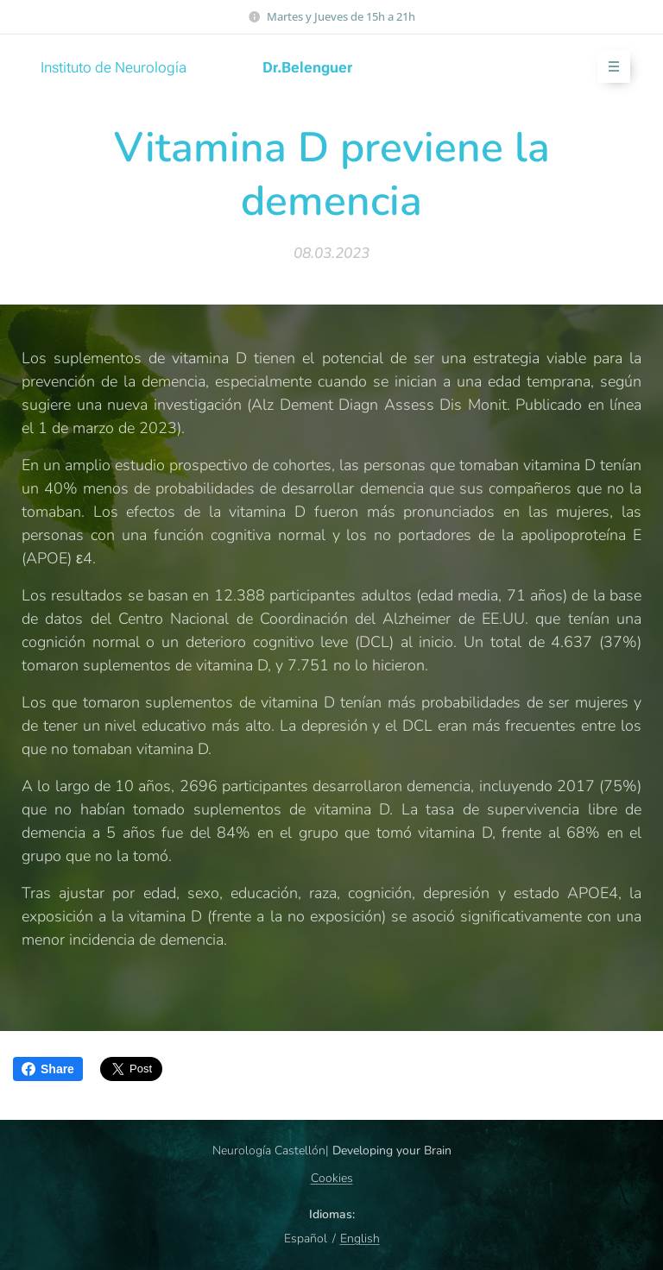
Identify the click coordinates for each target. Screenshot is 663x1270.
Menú (608, 67)
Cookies (332, 1178)
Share (48, 1069)
